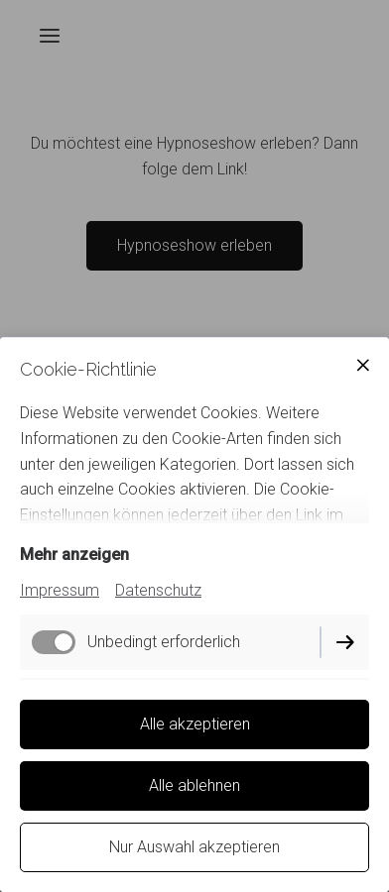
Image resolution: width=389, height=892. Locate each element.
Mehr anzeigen (74, 554)
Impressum (59, 590)
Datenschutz (158, 590)
